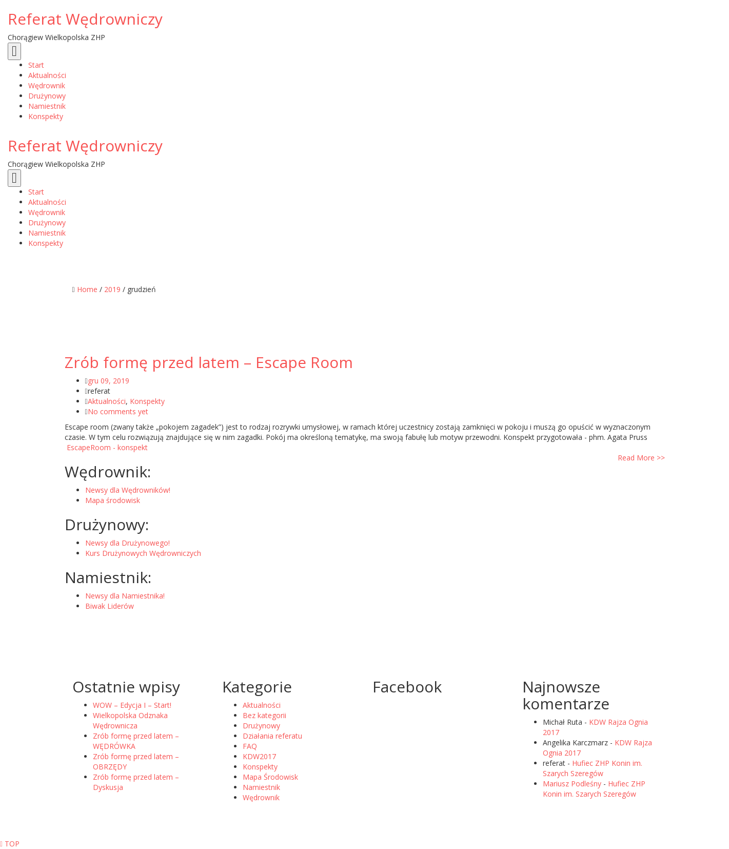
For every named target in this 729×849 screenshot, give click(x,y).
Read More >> (641, 457)
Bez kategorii (264, 715)
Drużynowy (261, 725)
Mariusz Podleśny (572, 783)
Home (87, 289)
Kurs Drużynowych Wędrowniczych (143, 553)
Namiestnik (261, 787)
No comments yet (118, 411)
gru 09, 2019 (108, 380)
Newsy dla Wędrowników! (127, 490)
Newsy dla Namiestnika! (125, 596)
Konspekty (147, 401)
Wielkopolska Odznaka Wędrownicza (130, 720)
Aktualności (107, 401)
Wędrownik (261, 797)
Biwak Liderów (109, 606)
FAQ (250, 746)
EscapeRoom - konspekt (106, 447)
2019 (112, 289)
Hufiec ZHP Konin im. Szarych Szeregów (592, 768)
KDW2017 (259, 756)
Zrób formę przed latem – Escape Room (209, 362)
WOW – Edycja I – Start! (132, 705)
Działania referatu (272, 736)
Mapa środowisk (112, 500)
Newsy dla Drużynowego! (127, 543)
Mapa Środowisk (270, 777)
